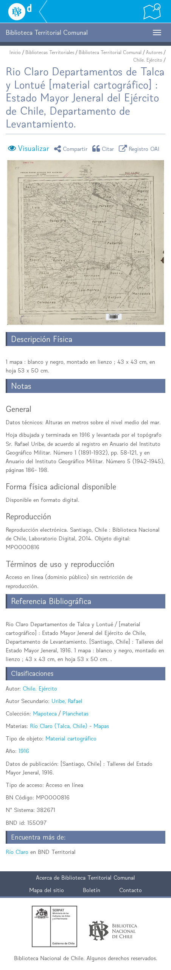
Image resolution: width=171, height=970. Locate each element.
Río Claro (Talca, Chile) (58, 725)
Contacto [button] (130, 890)
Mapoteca (45, 713)
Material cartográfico (70, 738)
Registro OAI (140, 148)
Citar (104, 148)
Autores (154, 52)
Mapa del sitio (46, 890)
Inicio (15, 52)
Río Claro (17, 851)
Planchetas (75, 713)
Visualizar (33, 148)
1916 (24, 750)
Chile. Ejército (147, 60)
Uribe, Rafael (66, 701)
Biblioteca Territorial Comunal (110, 52)
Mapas (101, 725)
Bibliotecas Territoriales (49, 52)
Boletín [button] (91, 890)
